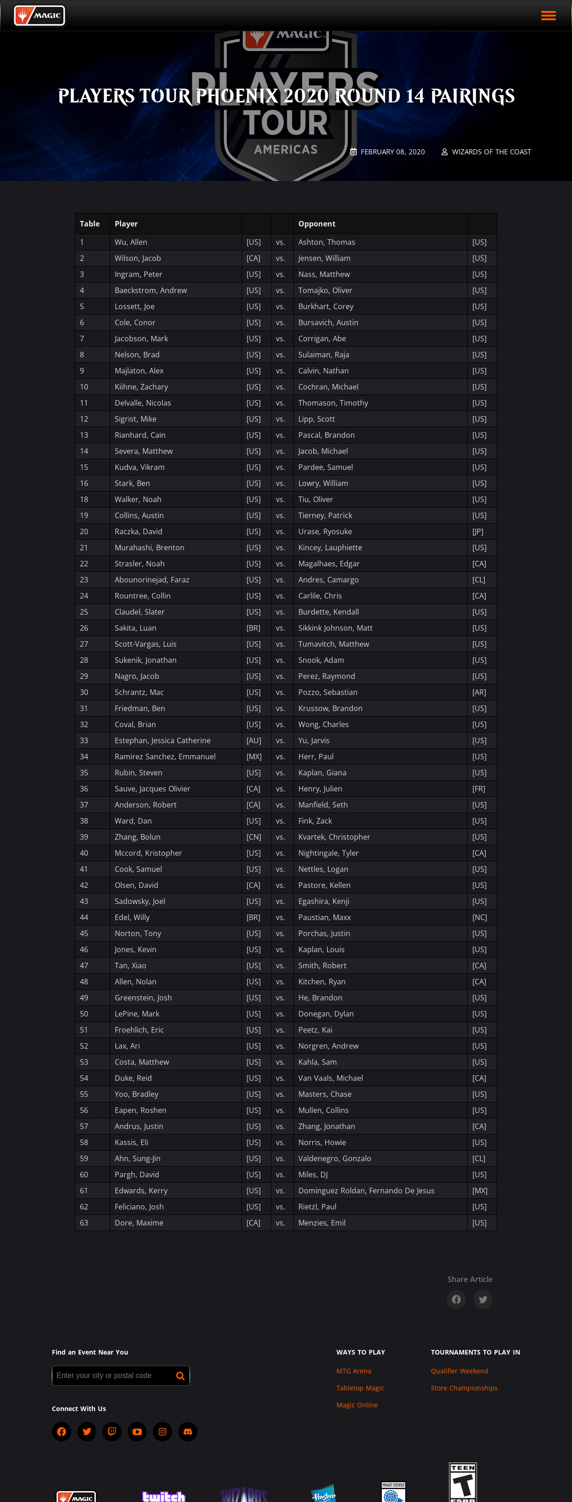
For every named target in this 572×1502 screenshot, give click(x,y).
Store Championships (464, 1387)
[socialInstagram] (162, 1431)
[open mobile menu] (548, 15)
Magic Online (357, 1404)
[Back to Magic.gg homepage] (39, 15)
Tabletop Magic (360, 1387)
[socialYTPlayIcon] (137, 1431)
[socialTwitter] (86, 1431)
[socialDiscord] (187, 1431)
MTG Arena (353, 1370)
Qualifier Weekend (459, 1370)
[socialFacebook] (61, 1431)
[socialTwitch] (112, 1431)
